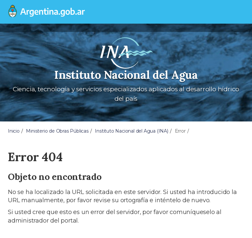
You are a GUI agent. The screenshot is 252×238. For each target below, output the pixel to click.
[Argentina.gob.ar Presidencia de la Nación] (44, 12)
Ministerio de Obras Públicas (57, 131)
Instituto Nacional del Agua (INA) (131, 131)
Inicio (14, 131)
